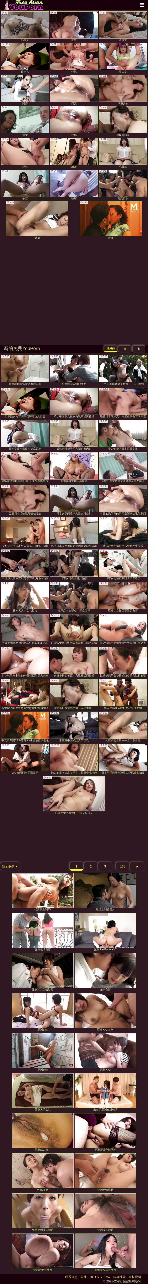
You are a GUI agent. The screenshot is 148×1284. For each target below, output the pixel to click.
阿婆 (25, 90)
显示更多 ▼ (10, 866)
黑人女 (123, 58)
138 (122, 866)
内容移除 (119, 1277)
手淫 (25, 185)
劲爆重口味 (123, 121)
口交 (74, 90)
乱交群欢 (123, 185)
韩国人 (25, 26)
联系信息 (71, 1277)
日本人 (25, 58)
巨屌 (74, 185)
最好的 (111, 348)
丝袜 (74, 58)
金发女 (123, 26)
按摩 (111, 220)
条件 (83, 1277)
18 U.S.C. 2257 (99, 1277)
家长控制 (135, 1277)
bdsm (74, 153)
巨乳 (25, 153)
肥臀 (74, 26)
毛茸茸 (123, 153)
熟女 (25, 121)
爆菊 (37, 220)
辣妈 (74, 121)
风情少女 (123, 90)
